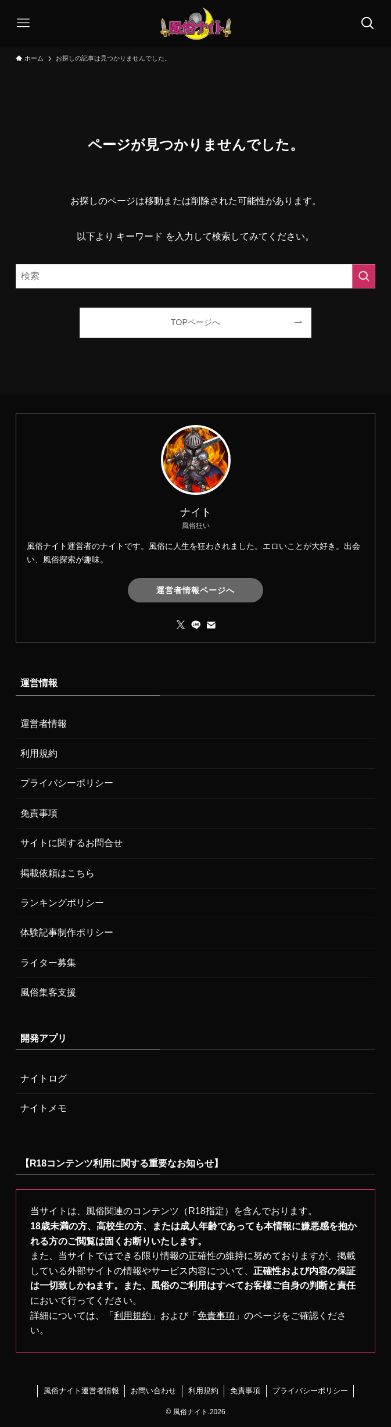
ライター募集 (48, 963)
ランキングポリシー (62, 903)
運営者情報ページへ (195, 590)
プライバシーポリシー (66, 783)
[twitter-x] (180, 625)
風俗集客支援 (48, 992)
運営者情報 (43, 724)
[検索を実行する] (363, 276)
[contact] (211, 625)
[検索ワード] (195, 276)
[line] (196, 625)
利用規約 (39, 753)
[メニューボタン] (23, 23)
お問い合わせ (153, 1390)
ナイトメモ (43, 1108)
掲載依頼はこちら (57, 873)
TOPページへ (195, 322)
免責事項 (39, 813)
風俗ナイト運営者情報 (81, 1390)
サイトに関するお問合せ (71, 843)
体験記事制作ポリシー (66, 932)
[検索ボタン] (368, 23)
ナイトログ (43, 1078)
